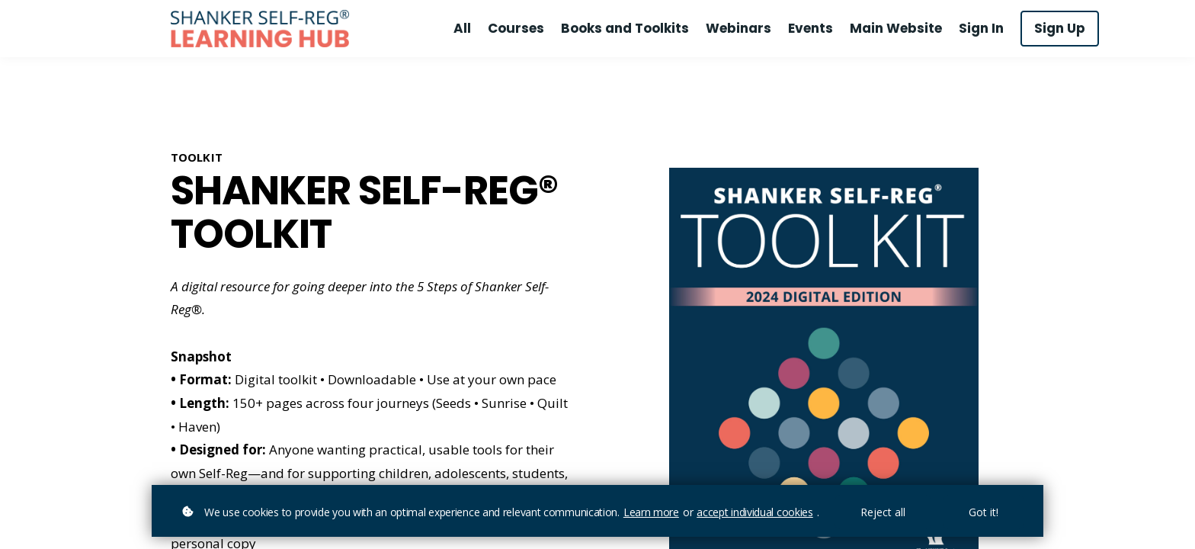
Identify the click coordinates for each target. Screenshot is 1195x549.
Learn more (651, 512)
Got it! (983, 512)
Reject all (882, 512)
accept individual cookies (755, 512)
